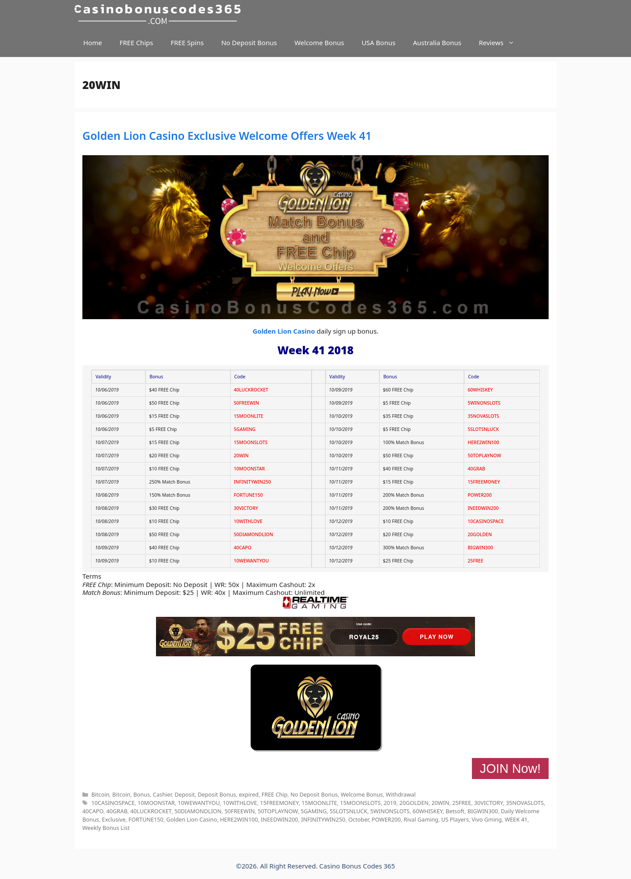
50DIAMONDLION (253, 534)
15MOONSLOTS (251, 442)
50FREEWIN (246, 403)
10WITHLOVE (248, 521)
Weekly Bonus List (106, 828)
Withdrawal (400, 794)
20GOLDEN (480, 534)
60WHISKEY (480, 390)
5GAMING (245, 429)
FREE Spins (186, 42)
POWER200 (480, 495)
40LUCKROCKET (251, 390)
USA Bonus (378, 42)
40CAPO (243, 547)
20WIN (241, 455)
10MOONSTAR (249, 469)
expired (249, 794)
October (358, 819)
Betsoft (455, 811)
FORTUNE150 (248, 495)
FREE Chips (136, 42)
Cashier (162, 794)
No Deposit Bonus (249, 42)
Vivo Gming (486, 819)
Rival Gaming (421, 819)
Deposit (184, 794)
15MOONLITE (248, 416)
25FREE (475, 561)
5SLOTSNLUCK (483, 429)
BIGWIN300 (480, 547)
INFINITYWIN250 (252, 482)
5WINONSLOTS (484, 403)
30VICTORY (246, 508)
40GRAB (476, 469)
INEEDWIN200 (483, 508)
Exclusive (114, 819)
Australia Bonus (437, 42)
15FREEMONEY (484, 482)
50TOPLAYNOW (484, 455)
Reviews (501, 42)
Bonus (141, 794)
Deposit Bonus (217, 794)
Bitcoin (100, 794)
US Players (455, 819)
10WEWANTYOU (251, 561)
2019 (389, 803)
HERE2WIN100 (483, 442)
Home (92, 42)
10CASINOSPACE (485, 521)
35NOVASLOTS (483, 416)
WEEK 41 (516, 819)
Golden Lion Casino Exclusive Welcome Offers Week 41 (227, 135)
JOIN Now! (510, 769)
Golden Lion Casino (283, 331)
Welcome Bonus (319, 42)
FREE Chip (274, 794)
